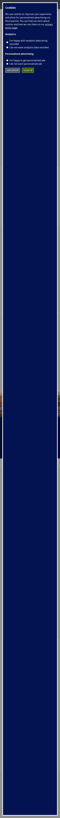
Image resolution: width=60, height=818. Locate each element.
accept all (27, 70)
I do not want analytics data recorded (29, 47)
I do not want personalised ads (25, 63)
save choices (13, 70)
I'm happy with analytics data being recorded (28, 42)
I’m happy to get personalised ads (27, 60)
